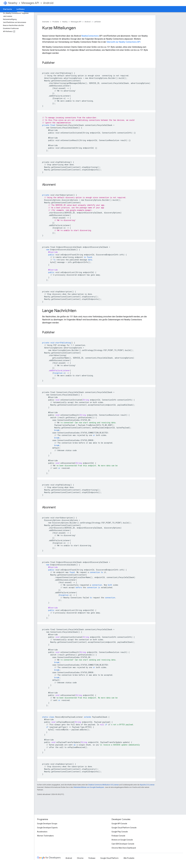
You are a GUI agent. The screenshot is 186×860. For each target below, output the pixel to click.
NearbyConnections (90, 36)
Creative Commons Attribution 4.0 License (103, 785)
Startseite (7, 9)
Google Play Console (120, 832)
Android (48, 3)
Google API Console (119, 824)
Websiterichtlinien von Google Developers (88, 787)
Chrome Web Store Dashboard (124, 848)
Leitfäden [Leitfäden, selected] (20, 9)
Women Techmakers (45, 836)
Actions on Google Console (122, 840)
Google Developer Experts (47, 828)
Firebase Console (118, 836)
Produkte (55, 22)
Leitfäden (97, 22)
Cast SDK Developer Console (123, 844)
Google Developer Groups (47, 824)
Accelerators (42, 832)
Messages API (30, 3)
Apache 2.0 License (147, 785)
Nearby (12, 3)
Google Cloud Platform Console (124, 828)
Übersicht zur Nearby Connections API (124, 42)
